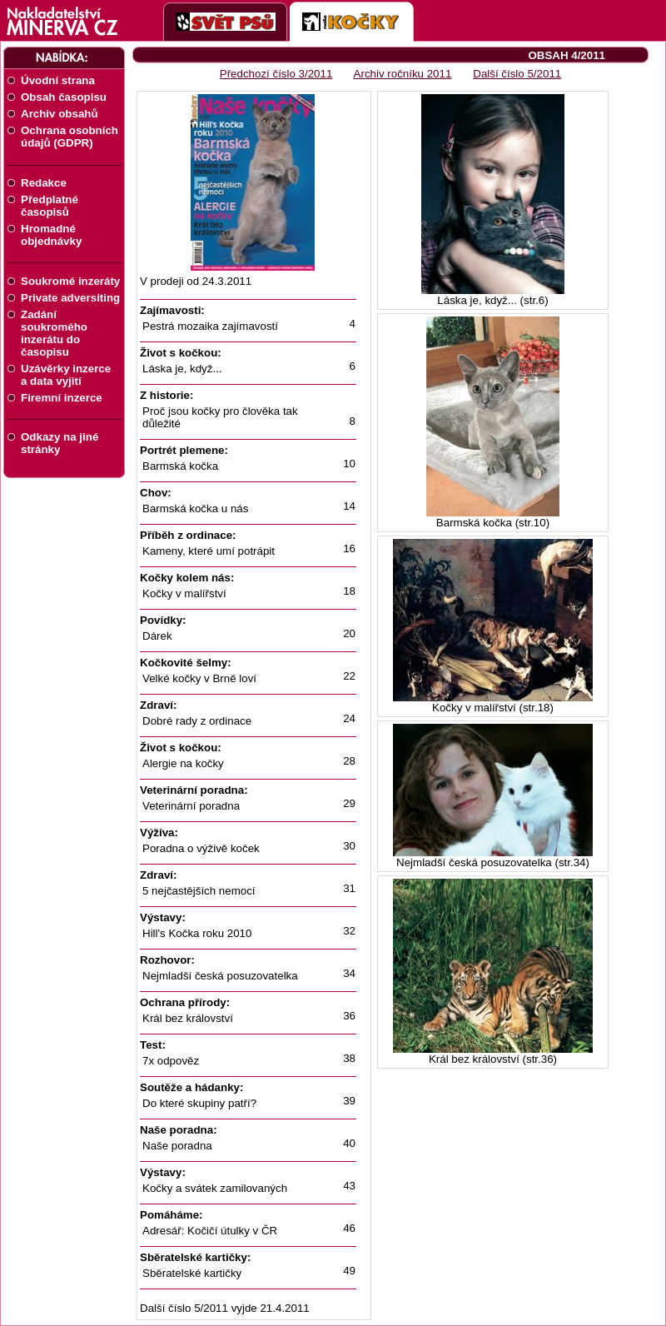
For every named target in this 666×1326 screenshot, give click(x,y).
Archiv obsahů (59, 113)
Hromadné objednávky (51, 234)
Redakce (44, 183)
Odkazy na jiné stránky (59, 443)
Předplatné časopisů (49, 205)
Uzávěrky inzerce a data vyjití (66, 374)
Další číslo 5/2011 (517, 73)
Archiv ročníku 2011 (403, 73)
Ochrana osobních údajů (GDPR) (69, 136)
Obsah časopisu (64, 97)
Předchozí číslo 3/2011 (276, 73)
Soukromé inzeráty (70, 281)
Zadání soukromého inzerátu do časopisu (54, 333)
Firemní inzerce (61, 397)
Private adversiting (70, 298)
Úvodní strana (58, 80)
